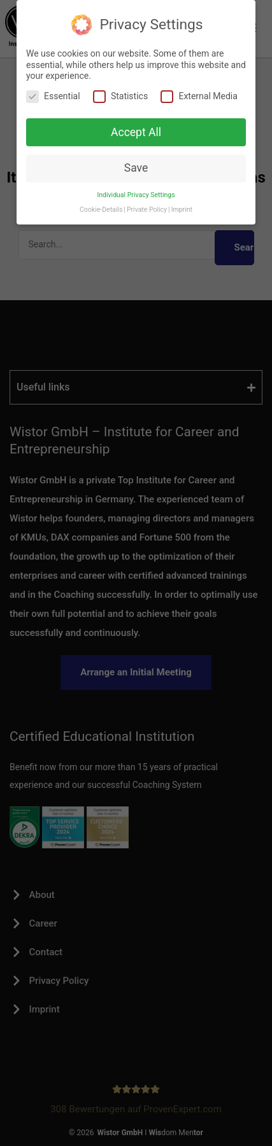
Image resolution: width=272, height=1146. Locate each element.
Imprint (181, 209)
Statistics (120, 96)
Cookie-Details (101, 209)
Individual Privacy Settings (136, 195)
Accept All (136, 132)
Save (136, 168)
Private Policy (147, 209)
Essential (53, 96)
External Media (199, 96)
